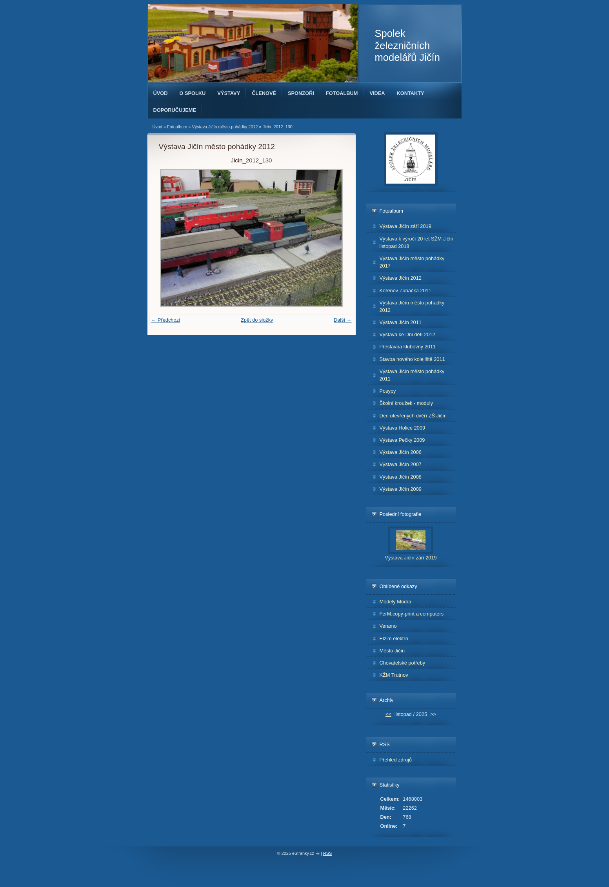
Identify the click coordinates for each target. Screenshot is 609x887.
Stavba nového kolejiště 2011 (412, 359)
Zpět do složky (257, 320)
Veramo (388, 626)
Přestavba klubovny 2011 (408, 347)
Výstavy (228, 93)
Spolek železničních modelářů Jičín (407, 45)
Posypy (388, 391)
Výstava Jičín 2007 (401, 464)
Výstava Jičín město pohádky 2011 (412, 375)
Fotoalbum (342, 93)
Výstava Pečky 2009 (402, 440)
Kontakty (410, 93)
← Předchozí (165, 320)
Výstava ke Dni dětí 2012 (407, 334)
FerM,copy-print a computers (412, 614)
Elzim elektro (394, 638)
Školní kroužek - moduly (406, 403)
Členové (264, 93)
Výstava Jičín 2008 (401, 477)
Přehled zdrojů (396, 760)
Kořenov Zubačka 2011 (405, 290)
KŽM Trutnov (394, 675)
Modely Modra (395, 602)
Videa (377, 93)
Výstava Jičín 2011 (401, 322)
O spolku (192, 93)
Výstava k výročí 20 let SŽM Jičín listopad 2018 (416, 242)
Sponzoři (301, 93)
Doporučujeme (174, 110)
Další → (343, 320)
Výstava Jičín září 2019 (405, 226)
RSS (327, 853)
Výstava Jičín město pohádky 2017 (412, 262)
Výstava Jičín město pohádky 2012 (225, 126)
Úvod (160, 93)
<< (388, 714)
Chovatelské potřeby (402, 663)
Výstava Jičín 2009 (401, 489)
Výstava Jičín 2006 (401, 452)
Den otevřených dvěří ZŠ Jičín (413, 416)
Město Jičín (392, 651)
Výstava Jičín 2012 (401, 278)
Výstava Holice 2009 (402, 428)
